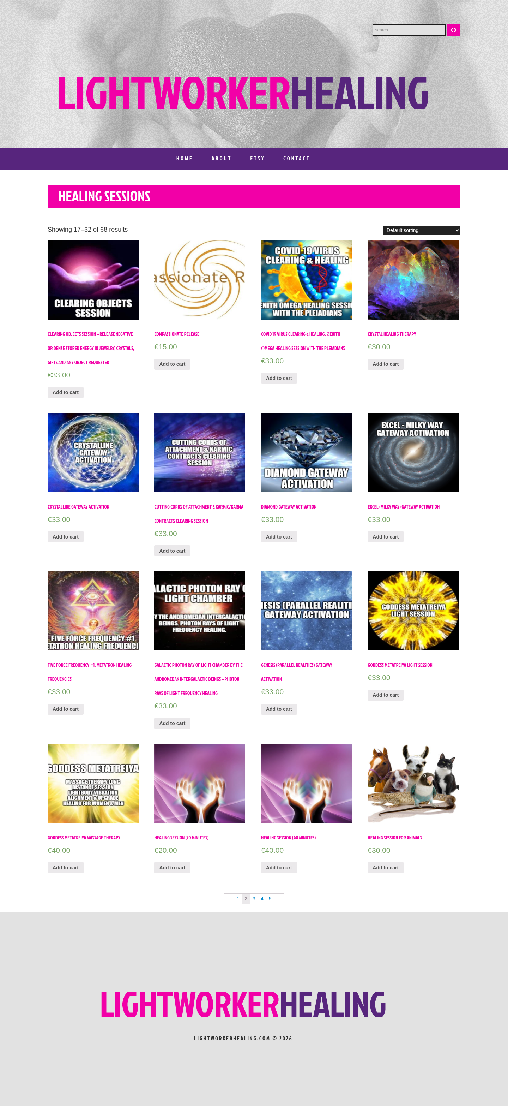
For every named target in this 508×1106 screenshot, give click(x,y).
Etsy (257, 158)
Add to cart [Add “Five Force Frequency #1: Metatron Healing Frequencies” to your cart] (66, 709)
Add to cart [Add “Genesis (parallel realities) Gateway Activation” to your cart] (279, 709)
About (222, 158)
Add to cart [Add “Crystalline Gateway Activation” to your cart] (66, 537)
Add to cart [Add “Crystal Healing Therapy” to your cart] (386, 364)
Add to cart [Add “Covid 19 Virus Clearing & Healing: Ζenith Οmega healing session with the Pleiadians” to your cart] (279, 378)
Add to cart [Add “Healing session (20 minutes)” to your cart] (172, 867)
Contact (296, 158)
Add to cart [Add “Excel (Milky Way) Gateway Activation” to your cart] (386, 537)
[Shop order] (421, 230)
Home (184, 158)
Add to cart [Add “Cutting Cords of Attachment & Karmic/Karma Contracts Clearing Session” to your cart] (172, 551)
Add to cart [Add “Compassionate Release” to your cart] (172, 364)
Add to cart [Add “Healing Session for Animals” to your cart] (386, 867)
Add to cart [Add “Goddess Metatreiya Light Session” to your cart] (386, 695)
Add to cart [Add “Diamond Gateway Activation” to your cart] (279, 537)
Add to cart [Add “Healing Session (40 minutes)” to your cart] (279, 867)
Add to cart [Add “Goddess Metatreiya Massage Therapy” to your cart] (66, 867)
